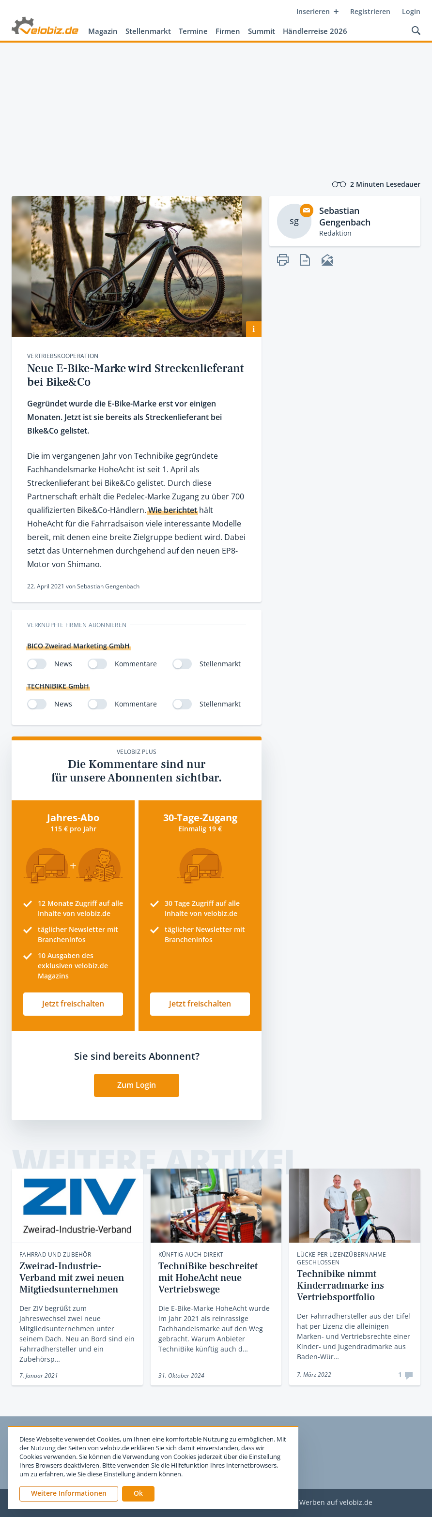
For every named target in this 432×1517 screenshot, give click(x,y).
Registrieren (370, 11)
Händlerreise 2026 (315, 31)
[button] (138, 1494)
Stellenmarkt (148, 31)
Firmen (228, 31)
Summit (261, 31)
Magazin (103, 31)
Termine (193, 31)
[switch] (36, 664)
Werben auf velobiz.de (335, 1503)
